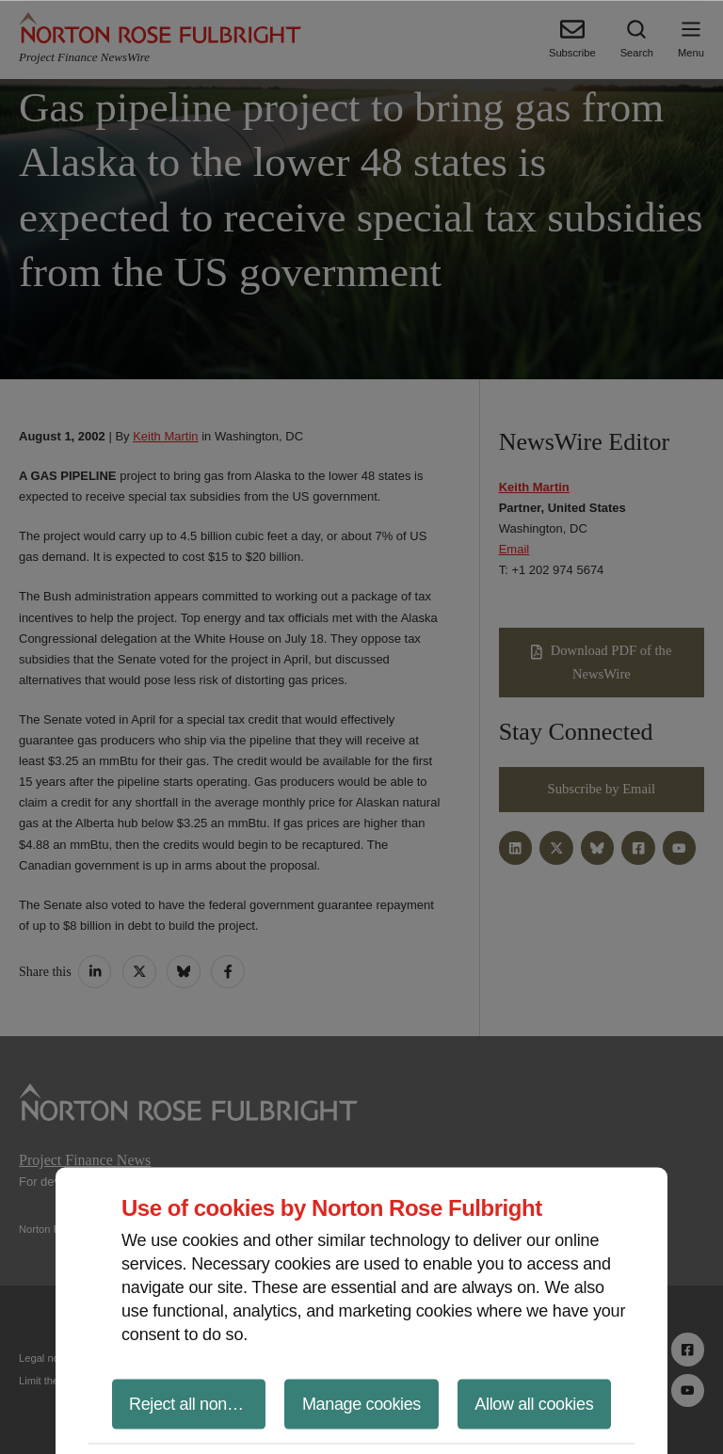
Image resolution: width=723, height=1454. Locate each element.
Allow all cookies (533, 1403)
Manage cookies (361, 1403)
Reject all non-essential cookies (197, 1403)
